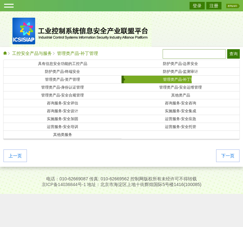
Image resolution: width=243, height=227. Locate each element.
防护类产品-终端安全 (62, 71)
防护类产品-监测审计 (180, 71)
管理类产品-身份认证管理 (62, 87)
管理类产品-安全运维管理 (180, 87)
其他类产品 (180, 95)
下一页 (227, 156)
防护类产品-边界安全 (180, 63)
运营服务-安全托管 (180, 127)
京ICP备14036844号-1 (64, 184)
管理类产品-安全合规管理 (62, 95)
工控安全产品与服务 (32, 53)
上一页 (15, 156)
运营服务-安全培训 (62, 127)
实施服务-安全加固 (62, 119)
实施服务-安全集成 (180, 111)
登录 (197, 5)
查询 (233, 53)
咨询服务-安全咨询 (180, 103)
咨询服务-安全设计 (62, 111)
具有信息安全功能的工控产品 (62, 63)
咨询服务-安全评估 (62, 103)
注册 (213, 5)
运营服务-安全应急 (180, 119)
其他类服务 (62, 134)
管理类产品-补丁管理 (77, 53)
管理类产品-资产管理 (62, 79)
